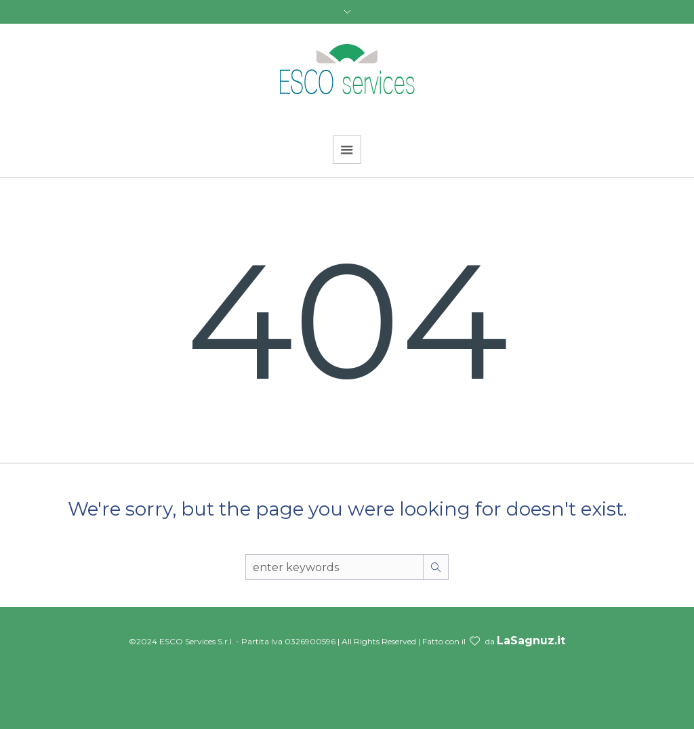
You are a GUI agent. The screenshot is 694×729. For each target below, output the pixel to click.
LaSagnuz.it (531, 640)
